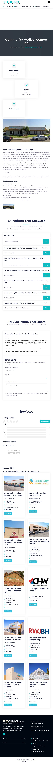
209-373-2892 (25, 94)
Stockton (23, 47)
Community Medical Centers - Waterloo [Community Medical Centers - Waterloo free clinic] (13, 638)
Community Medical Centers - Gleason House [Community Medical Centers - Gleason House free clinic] (38, 685)
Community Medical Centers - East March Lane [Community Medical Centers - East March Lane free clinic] (13, 542)
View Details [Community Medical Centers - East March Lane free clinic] (8, 560)
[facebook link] (4, 734)
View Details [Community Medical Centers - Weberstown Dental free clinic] (33, 561)
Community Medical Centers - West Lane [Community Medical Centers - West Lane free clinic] (13, 494)
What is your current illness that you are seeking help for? (20, 248)
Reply (46, 253)
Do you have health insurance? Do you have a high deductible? (22, 270)
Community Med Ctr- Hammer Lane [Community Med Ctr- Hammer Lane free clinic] (38, 494)
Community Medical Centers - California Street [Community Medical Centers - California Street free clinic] (13, 591)
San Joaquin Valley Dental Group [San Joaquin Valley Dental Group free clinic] (37, 639)
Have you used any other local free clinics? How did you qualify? (22, 293)
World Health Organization (37, 723)
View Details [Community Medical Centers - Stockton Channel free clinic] (8, 705)
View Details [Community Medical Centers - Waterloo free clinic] (8, 655)
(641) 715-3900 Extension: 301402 (26, 6)
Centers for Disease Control (37, 721)
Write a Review (45, 421)
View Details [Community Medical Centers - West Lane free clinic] (8, 513)
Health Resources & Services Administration (37, 727)
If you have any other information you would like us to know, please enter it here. (26, 281)
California (17, 47)
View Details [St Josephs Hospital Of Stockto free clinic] (33, 604)
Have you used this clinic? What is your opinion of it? (19, 303)
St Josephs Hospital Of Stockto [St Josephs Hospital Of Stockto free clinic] (38, 590)
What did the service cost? (11, 367)
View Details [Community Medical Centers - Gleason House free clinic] (33, 705)
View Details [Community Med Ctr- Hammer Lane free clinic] (33, 511)
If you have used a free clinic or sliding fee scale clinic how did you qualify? (26, 259)
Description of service (10, 382)
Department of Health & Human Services (40, 730)
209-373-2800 (26, 92)
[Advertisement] (26, 19)
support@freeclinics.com (44, 6)
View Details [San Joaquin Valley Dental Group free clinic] (33, 655)
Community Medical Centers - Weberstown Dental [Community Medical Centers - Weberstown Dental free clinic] (39, 541)
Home (12, 47)
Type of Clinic (8, 374)
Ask (46, 241)
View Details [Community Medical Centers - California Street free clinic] (8, 611)
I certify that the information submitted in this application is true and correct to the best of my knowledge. (26, 394)
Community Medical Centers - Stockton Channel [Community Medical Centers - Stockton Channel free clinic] (13, 685)
